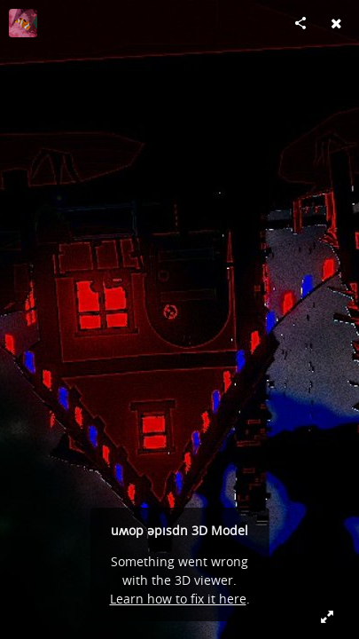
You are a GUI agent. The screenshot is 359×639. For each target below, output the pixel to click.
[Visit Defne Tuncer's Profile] (23, 23)
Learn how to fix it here (178, 598)
